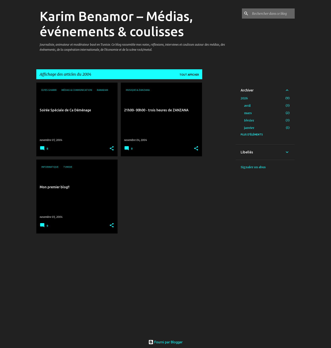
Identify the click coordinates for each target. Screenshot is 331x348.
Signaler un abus (253, 167)
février (249, 120)
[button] (111, 148)
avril (247, 106)
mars (248, 113)
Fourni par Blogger (165, 342)
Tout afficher (189, 74)
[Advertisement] (218, 146)
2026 (244, 98)
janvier (249, 128)
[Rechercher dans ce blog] (272, 13)
